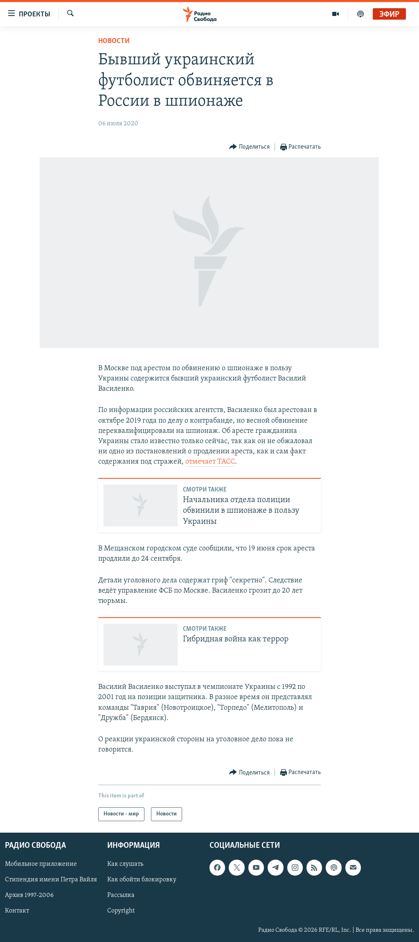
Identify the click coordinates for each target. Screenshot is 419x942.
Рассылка (121, 895)
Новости (114, 41)
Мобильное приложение (41, 864)
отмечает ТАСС (210, 462)
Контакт (17, 911)
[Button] (249, 147)
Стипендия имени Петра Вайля (51, 880)
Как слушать (125, 864)
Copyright (121, 911)
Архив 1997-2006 (29, 895)
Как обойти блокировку (141, 880)
